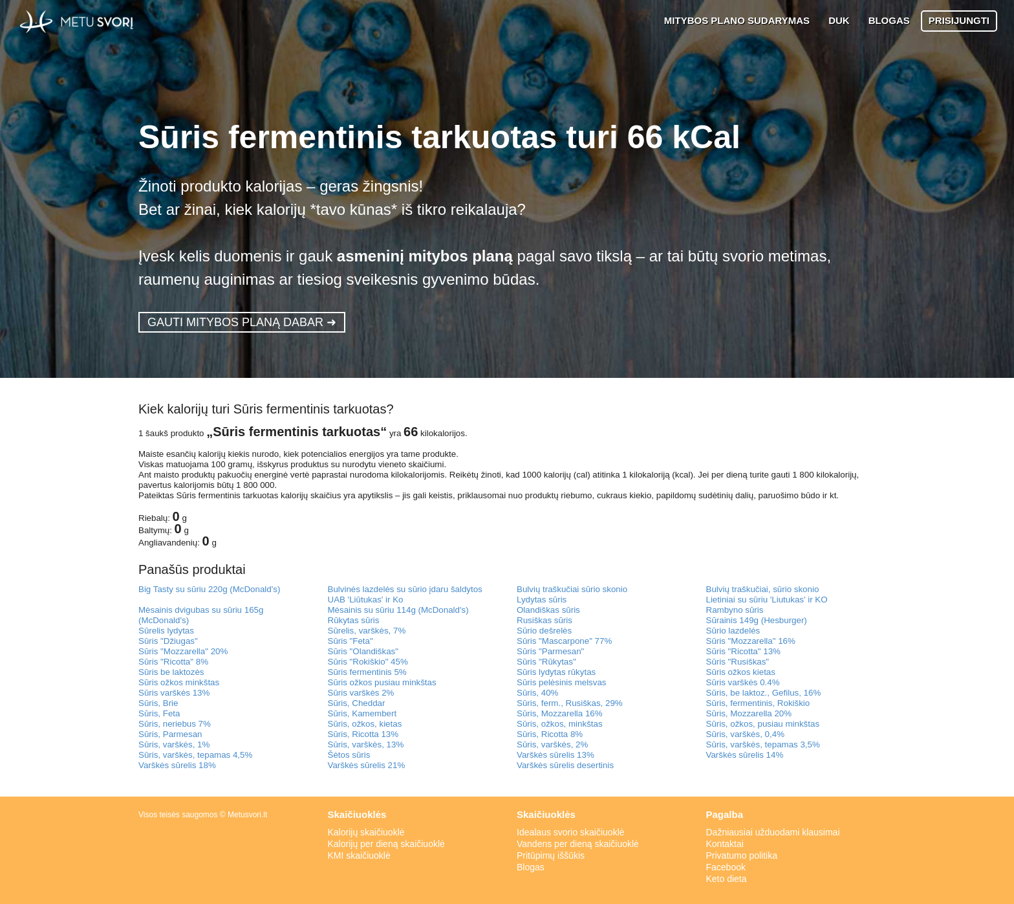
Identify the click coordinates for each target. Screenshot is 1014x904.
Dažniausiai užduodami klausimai (773, 832)
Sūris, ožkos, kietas (365, 724)
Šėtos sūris (349, 755)
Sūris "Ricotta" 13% (743, 651)
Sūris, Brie (158, 703)
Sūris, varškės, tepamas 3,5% (763, 744)
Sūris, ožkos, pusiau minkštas (763, 724)
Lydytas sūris (541, 599)
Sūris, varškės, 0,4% (745, 734)
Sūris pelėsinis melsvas (562, 682)
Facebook (726, 867)
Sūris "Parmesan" (550, 651)
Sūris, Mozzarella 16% (560, 713)
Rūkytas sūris (354, 620)
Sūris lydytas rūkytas (556, 672)
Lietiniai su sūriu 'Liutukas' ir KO (767, 599)
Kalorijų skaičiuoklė (366, 832)
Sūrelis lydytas (166, 630)
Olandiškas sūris (548, 610)
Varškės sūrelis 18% (177, 765)
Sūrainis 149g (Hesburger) (756, 620)
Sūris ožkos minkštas (178, 682)
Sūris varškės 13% (174, 693)
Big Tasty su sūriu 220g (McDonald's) (209, 589)
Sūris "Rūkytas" (546, 662)
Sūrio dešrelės (544, 630)
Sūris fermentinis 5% (367, 672)
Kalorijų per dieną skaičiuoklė (386, 844)
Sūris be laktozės (171, 672)
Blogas (531, 867)
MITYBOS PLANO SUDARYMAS (737, 20)
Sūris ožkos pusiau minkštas (382, 682)
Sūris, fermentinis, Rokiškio (758, 703)
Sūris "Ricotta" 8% (173, 662)
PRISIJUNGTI (959, 20)
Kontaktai (725, 844)
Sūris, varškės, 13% (366, 744)
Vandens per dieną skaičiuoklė (578, 844)
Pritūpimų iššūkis (551, 855)
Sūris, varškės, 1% (174, 744)
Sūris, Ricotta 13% (363, 734)
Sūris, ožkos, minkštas (560, 724)
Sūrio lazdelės (733, 630)
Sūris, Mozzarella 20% (749, 713)
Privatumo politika (742, 855)
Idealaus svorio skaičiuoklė (571, 832)
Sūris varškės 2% (361, 693)
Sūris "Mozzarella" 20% (183, 651)
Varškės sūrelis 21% (366, 765)
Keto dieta (726, 879)
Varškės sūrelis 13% (555, 755)
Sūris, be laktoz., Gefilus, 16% (763, 693)
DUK (839, 20)
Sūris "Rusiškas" (738, 662)
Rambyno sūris (735, 610)
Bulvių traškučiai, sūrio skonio (762, 589)
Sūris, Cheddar (356, 703)
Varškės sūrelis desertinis (565, 765)
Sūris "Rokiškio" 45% (368, 662)
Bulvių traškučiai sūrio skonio (572, 589)
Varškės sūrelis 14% (745, 755)
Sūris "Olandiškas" (363, 651)
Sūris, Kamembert (362, 713)
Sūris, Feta (159, 713)
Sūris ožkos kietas (740, 672)
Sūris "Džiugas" (168, 641)
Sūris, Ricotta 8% (550, 734)
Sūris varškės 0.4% (743, 682)
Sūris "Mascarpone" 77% (564, 641)
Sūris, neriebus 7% (174, 724)
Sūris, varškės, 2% (552, 744)
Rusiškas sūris (544, 620)
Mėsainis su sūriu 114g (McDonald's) (398, 610)
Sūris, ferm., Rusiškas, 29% (570, 703)
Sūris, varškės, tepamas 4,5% (195, 755)
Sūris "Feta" (350, 641)
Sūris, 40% (537, 693)
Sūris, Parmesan (170, 734)
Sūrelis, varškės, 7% (367, 630)
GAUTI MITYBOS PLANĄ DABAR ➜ (241, 322)
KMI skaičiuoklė (359, 855)
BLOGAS (889, 20)
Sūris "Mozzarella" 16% (750, 641)
